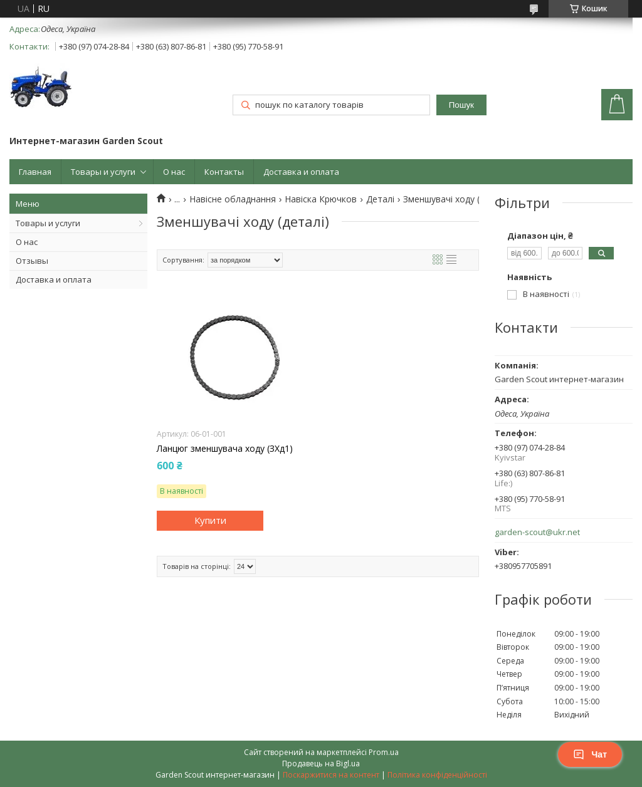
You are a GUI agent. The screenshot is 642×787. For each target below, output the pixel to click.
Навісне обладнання (232, 199)
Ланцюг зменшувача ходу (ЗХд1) (225, 448)
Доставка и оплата (301, 171)
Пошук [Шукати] (461, 105)
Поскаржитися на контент (331, 774)
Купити (210, 520)
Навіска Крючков (321, 199)
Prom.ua (384, 752)
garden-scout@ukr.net (537, 532)
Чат (590, 754)
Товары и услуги (103, 171)
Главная (35, 171)
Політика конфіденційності (437, 774)
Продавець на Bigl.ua (321, 763)
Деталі (380, 199)
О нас (174, 171)
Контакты (224, 171)
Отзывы (32, 260)
